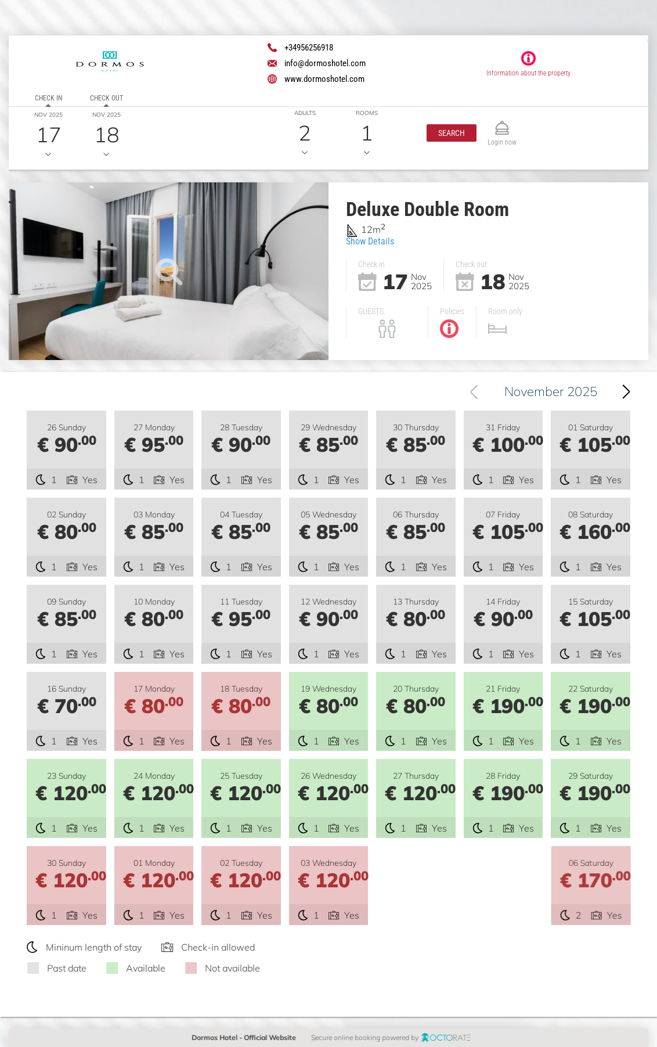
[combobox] (545, 391)
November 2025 (550, 391)
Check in (48, 98)
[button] (451, 133)
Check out (106, 98)
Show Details (370, 241)
